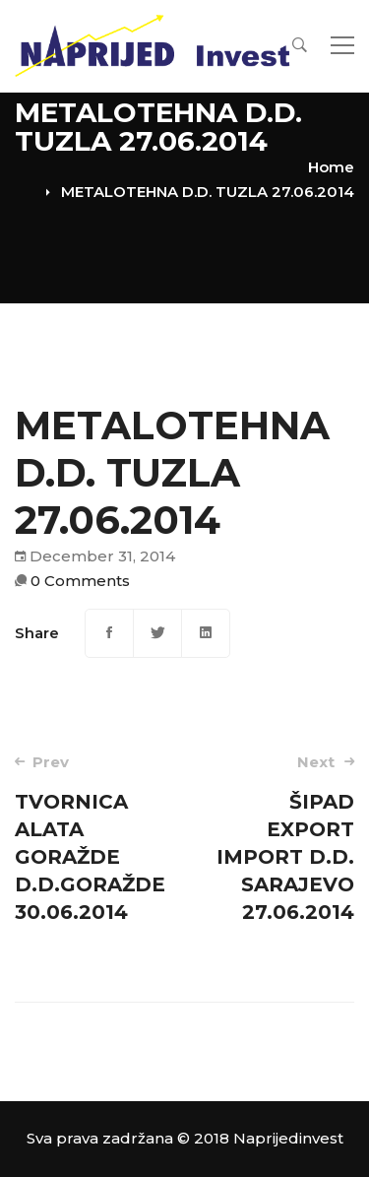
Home (331, 167)
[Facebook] (109, 633)
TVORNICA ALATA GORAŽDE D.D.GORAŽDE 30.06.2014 (93, 838)
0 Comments (80, 580)
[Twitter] (157, 633)
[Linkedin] (205, 633)
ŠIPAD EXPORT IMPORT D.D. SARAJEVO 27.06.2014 (276, 838)
